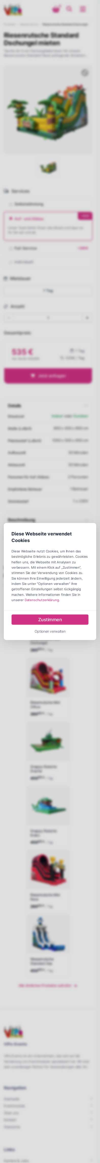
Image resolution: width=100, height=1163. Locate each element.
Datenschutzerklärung (42, 600)
